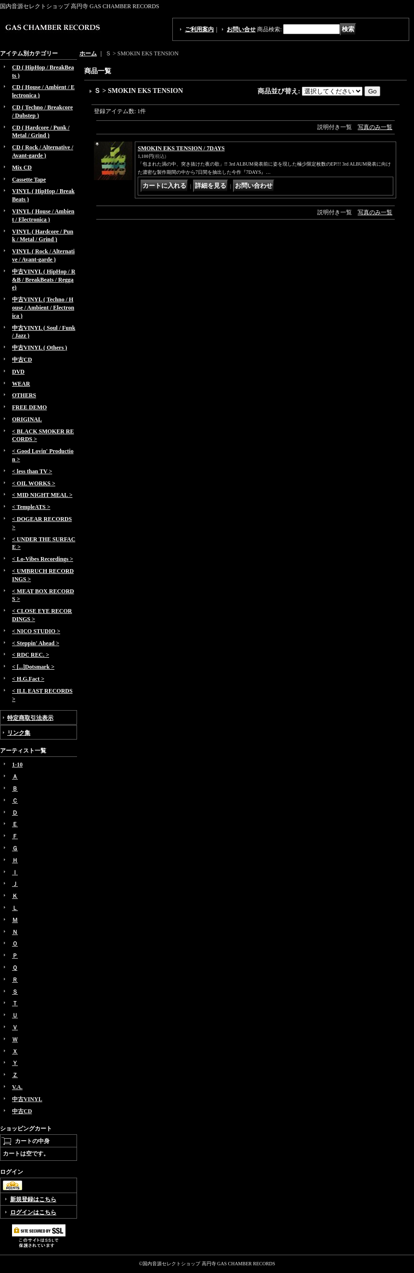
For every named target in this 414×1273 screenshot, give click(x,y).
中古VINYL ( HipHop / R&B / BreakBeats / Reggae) (43, 279)
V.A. (17, 1087)
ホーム (88, 53)
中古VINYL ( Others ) (39, 347)
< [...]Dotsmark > (33, 666)
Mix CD (22, 167)
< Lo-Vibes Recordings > (42, 559)
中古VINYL (27, 1099)
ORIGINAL (27, 419)
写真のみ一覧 (375, 127)
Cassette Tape (29, 179)
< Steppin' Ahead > (35, 643)
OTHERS (24, 395)
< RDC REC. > (30, 654)
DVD (18, 371)
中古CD (22, 359)
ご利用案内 (199, 29)
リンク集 (18, 732)
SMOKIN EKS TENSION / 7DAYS (181, 148)
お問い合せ (241, 29)
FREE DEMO (29, 407)
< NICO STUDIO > (36, 631)
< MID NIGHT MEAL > (42, 495)
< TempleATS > (31, 507)
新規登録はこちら (33, 1199)
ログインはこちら (33, 1212)
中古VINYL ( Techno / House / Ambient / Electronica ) (43, 307)
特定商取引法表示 (30, 717)
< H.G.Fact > (28, 678)
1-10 (17, 764)
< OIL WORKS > (33, 483)
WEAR (21, 383)
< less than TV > (32, 471)
